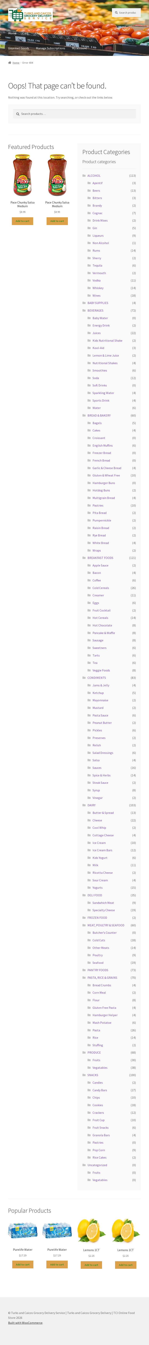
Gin (95, 228)
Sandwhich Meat (103, 903)
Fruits (96, 1060)
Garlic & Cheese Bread (107, 468)
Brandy (97, 205)
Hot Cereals (100, 618)
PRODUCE (94, 1052)
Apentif (98, 183)
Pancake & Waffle (104, 633)
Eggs (96, 603)
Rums (96, 250)
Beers (96, 190)
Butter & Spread (103, 813)
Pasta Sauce (100, 715)
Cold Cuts (99, 940)
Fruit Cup (99, 1120)
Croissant (99, 438)
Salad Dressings (103, 753)
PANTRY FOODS (97, 970)
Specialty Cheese (104, 910)
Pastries (98, 505)
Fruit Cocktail (102, 610)
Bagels (97, 423)
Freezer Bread (102, 453)
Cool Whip (99, 828)
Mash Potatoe (102, 1023)
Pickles (97, 730)
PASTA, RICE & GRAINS (102, 978)
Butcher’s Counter (105, 932)
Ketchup (98, 693)
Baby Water (100, 318)
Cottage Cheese (103, 835)
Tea (95, 663)
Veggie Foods (101, 670)
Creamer (98, 595)
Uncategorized (97, 1165)
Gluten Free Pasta (104, 1008)
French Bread (101, 460)
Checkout (41, 33)
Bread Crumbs (102, 985)
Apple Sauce (100, 565)
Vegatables (100, 1068)
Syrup (96, 790)
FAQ (78, 33)
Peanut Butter (102, 723)
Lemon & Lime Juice (106, 355)
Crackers (98, 1113)
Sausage (98, 640)
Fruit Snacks (101, 1127)
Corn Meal (99, 992)
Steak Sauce (100, 783)
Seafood (98, 963)
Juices (97, 333)
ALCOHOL (93, 176)
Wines (96, 295)
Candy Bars (100, 1090)
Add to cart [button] (22, 221)
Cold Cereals (101, 588)
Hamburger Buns (104, 483)
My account (79, 48)
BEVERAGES (95, 310)
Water (97, 408)
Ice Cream (99, 843)
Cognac (97, 213)
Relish (97, 745)
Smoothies (100, 370)
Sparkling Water (103, 393)
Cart (25, 33)
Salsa (96, 760)
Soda (96, 378)
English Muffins (103, 445)
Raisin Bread (101, 528)
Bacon (97, 573)
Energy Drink (101, 325)
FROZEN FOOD (97, 918)
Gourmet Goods (18, 48)
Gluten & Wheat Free (106, 475)
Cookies (98, 1105)
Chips (96, 1097)
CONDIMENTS (96, 678)
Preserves (99, 738)
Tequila (97, 265)
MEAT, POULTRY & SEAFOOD (105, 925)
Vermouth (99, 273)
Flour (96, 1000)
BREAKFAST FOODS (100, 558)
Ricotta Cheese (103, 873)
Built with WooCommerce (25, 1323)
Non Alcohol (101, 243)
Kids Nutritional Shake (107, 340)
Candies (98, 1082)
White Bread (101, 543)
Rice (95, 1037)
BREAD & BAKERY (99, 415)
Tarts (96, 655)
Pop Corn (99, 1150)
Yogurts (98, 887)
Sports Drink (101, 400)
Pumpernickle (102, 520)
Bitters (97, 198)
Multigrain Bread (104, 498)
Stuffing (98, 1045)
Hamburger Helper (105, 1015)
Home (12, 33)
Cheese (97, 820)
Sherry (97, 258)
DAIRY (91, 805)
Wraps (97, 550)
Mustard (98, 708)
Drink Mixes (100, 220)
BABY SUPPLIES (97, 303)
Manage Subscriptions (50, 48)
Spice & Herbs (102, 775)
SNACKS (92, 1075)
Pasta (96, 1030)
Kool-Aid (98, 348)
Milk (95, 865)
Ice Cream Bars (102, 850)
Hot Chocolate (102, 625)
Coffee (97, 580)
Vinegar (98, 798)
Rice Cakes (100, 1157)
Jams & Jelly (101, 685)
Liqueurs (98, 235)
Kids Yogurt (100, 858)
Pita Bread (100, 513)
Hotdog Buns (101, 490)
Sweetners (100, 648)
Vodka (96, 280)
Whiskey (98, 288)
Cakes (96, 430)
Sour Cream (100, 880)
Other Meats (101, 948)
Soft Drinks (100, 385)
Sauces (97, 768)
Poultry (98, 955)
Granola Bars (101, 1135)
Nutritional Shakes (105, 363)
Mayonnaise (100, 700)
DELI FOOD (94, 895)
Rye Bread (99, 535)
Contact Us (62, 33)
